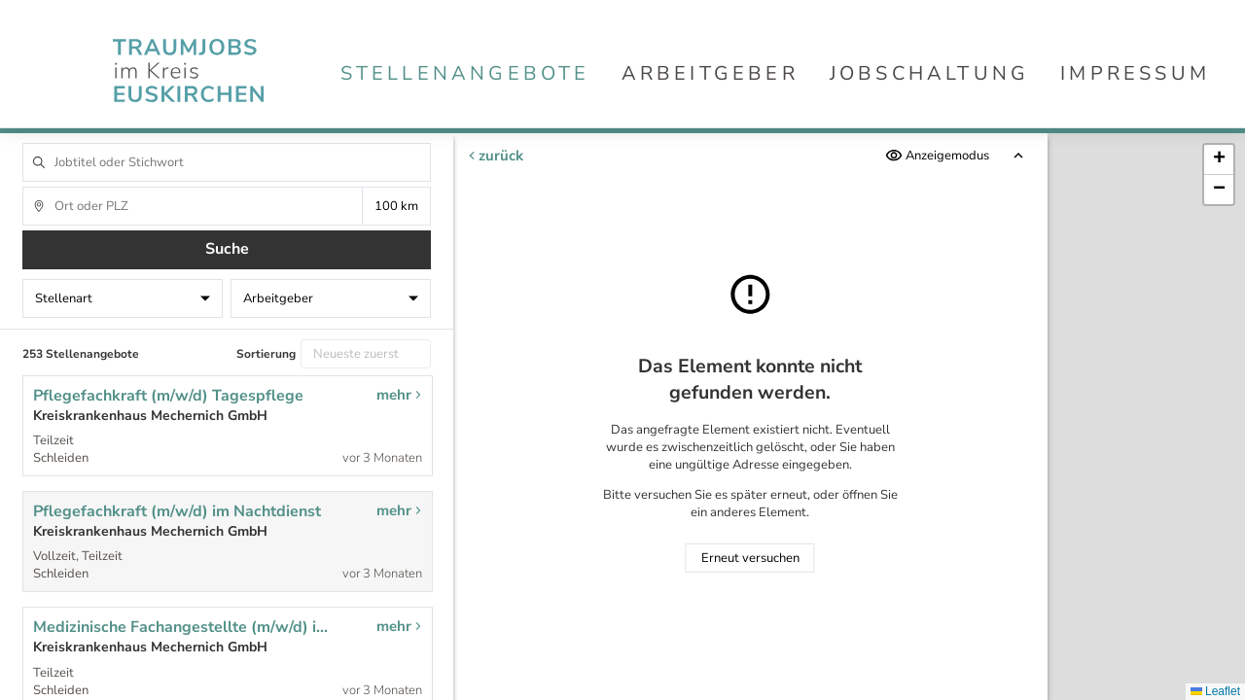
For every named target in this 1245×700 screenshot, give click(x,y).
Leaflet (1215, 691)
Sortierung (266, 354)
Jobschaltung (929, 73)
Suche (227, 249)
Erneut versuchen (750, 558)
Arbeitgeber (710, 73)
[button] (1218, 160)
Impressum (1135, 73)
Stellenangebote (465, 73)
